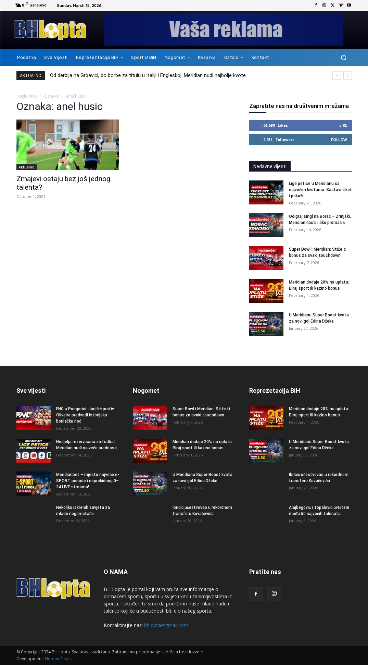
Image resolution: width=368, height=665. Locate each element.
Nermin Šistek (58, 659)
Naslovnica (27, 96)
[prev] (336, 75)
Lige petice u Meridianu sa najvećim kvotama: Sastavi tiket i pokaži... (320, 189)
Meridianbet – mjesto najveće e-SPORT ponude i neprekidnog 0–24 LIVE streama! (87, 480)
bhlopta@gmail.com (166, 625)
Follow (339, 139)
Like (343, 125)
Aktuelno (26, 167)
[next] (347, 75)
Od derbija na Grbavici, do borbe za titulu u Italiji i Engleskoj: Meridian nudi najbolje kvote (148, 75)
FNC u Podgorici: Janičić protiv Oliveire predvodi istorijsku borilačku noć (85, 415)
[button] (344, 58)
